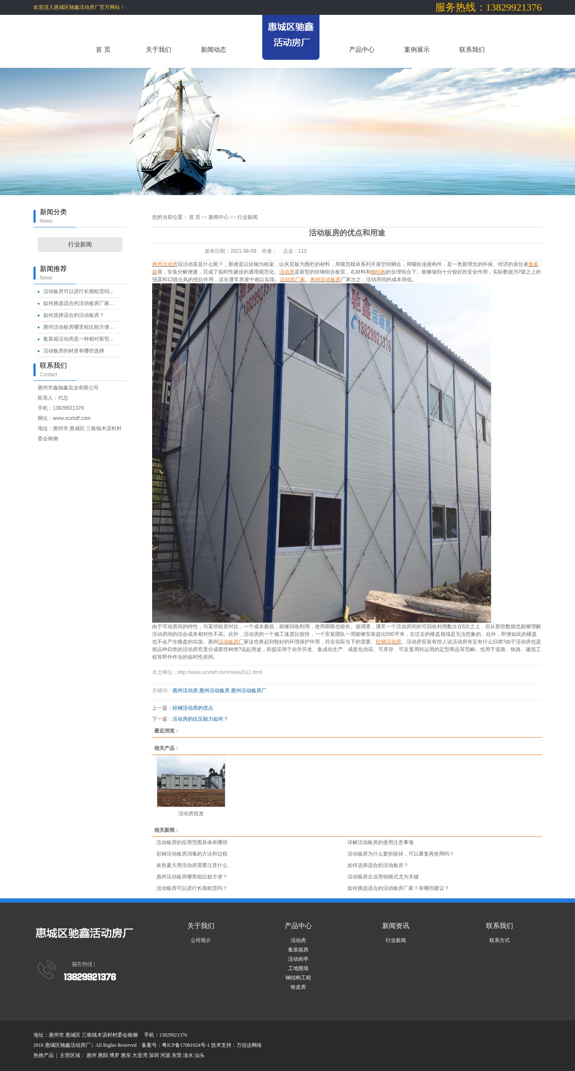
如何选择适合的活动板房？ (73, 315)
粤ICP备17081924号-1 (186, 1045)
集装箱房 (298, 950)
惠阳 (103, 1055)
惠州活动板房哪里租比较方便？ (192, 877)
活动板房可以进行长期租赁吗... (78, 291)
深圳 (154, 1055)
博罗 (114, 1055)
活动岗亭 (298, 959)
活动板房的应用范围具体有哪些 (192, 842)
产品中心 (362, 49)
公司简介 (201, 940)
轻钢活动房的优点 (192, 708)
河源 (165, 1055)
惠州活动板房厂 (249, 690)
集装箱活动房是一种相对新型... (78, 339)
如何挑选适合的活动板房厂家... (78, 303)
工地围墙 (298, 968)
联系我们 (472, 49)
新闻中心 (218, 217)
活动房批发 (191, 814)
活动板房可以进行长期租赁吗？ (192, 888)
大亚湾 (139, 1055)
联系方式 (499, 940)
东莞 (177, 1055)
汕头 (199, 1055)
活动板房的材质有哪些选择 (73, 351)
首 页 (103, 49)
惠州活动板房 (214, 690)
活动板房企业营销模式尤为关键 (383, 877)
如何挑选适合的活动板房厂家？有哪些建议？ (398, 888)
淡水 (188, 1055)
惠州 (91, 1055)
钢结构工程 (298, 978)
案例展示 (417, 49)
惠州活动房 (185, 690)
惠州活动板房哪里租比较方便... (78, 327)
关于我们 (158, 49)
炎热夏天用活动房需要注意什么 (192, 865)
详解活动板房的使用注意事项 (380, 842)
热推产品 (43, 1055)
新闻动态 (213, 49)
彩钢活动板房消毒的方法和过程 (192, 854)
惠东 (126, 1055)
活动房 (298, 940)
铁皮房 (298, 987)
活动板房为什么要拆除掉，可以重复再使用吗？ (400, 854)
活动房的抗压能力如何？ (200, 719)
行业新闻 (80, 244)
